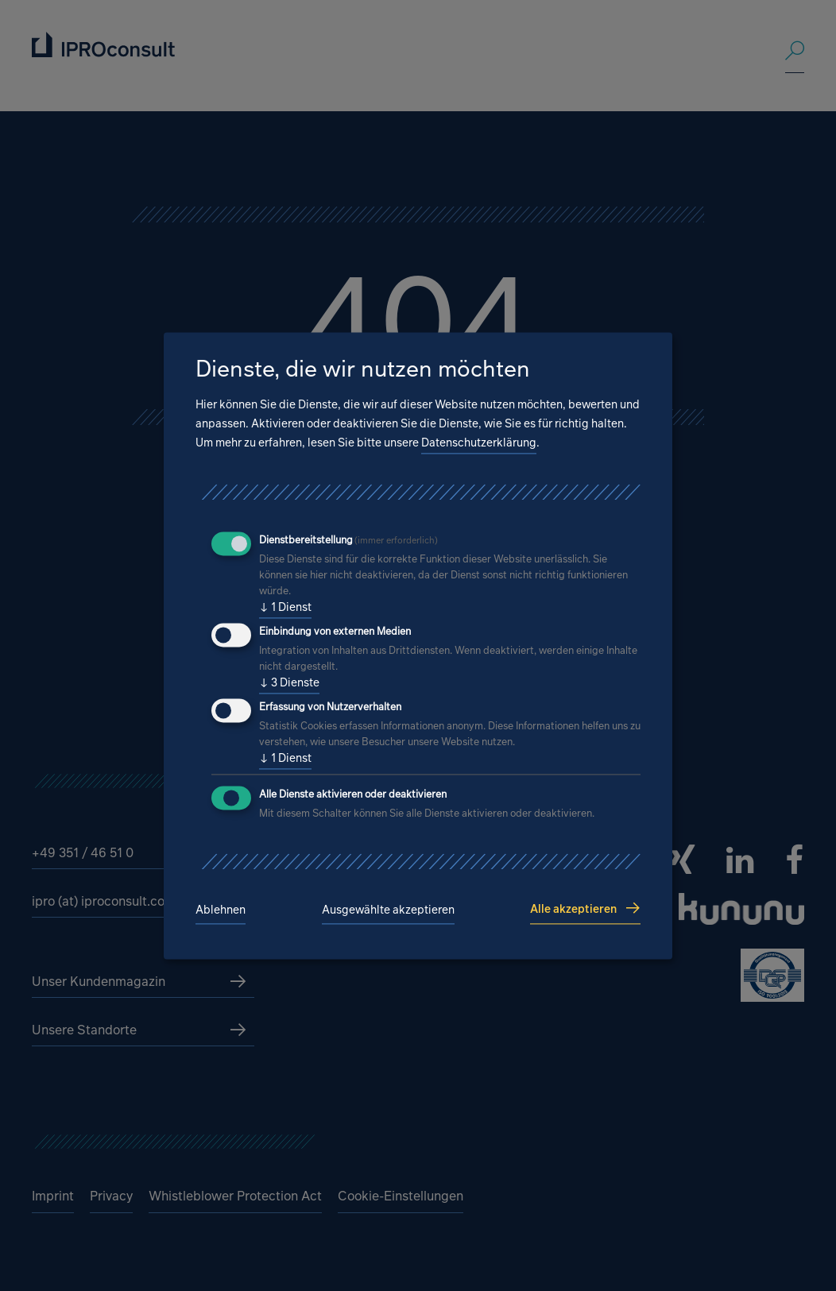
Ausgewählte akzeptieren (388, 910)
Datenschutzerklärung (478, 442)
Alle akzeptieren (573, 908)
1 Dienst (285, 608)
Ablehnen (220, 910)
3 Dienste (289, 683)
